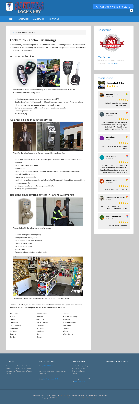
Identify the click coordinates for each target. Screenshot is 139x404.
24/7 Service (104, 57)
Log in (94, 398)
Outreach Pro (61, 398)
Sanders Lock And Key (25, 8)
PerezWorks (64, 396)
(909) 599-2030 (47, 366)
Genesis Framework (75, 398)
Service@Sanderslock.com (52, 379)
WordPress (87, 398)
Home (14, 32)
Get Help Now (113, 63)
